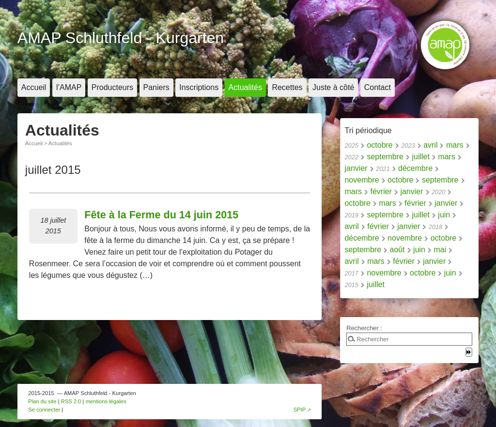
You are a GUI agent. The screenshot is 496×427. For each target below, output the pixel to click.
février (380, 191)
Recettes (287, 87)
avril (430, 145)
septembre (385, 156)
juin (444, 215)
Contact (377, 87)
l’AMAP (68, 87)
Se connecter (44, 409)
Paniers (156, 87)
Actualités (245, 87)
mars (455, 145)
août (397, 249)
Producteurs (112, 87)
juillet (420, 156)
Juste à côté (333, 87)
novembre (361, 180)
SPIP (300, 409)
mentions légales (106, 401)
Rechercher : (364, 328)
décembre (415, 168)
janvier (355, 168)
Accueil (33, 87)
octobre (379, 145)
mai (440, 249)
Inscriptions (198, 87)
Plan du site (42, 401)
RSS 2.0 (71, 401)
